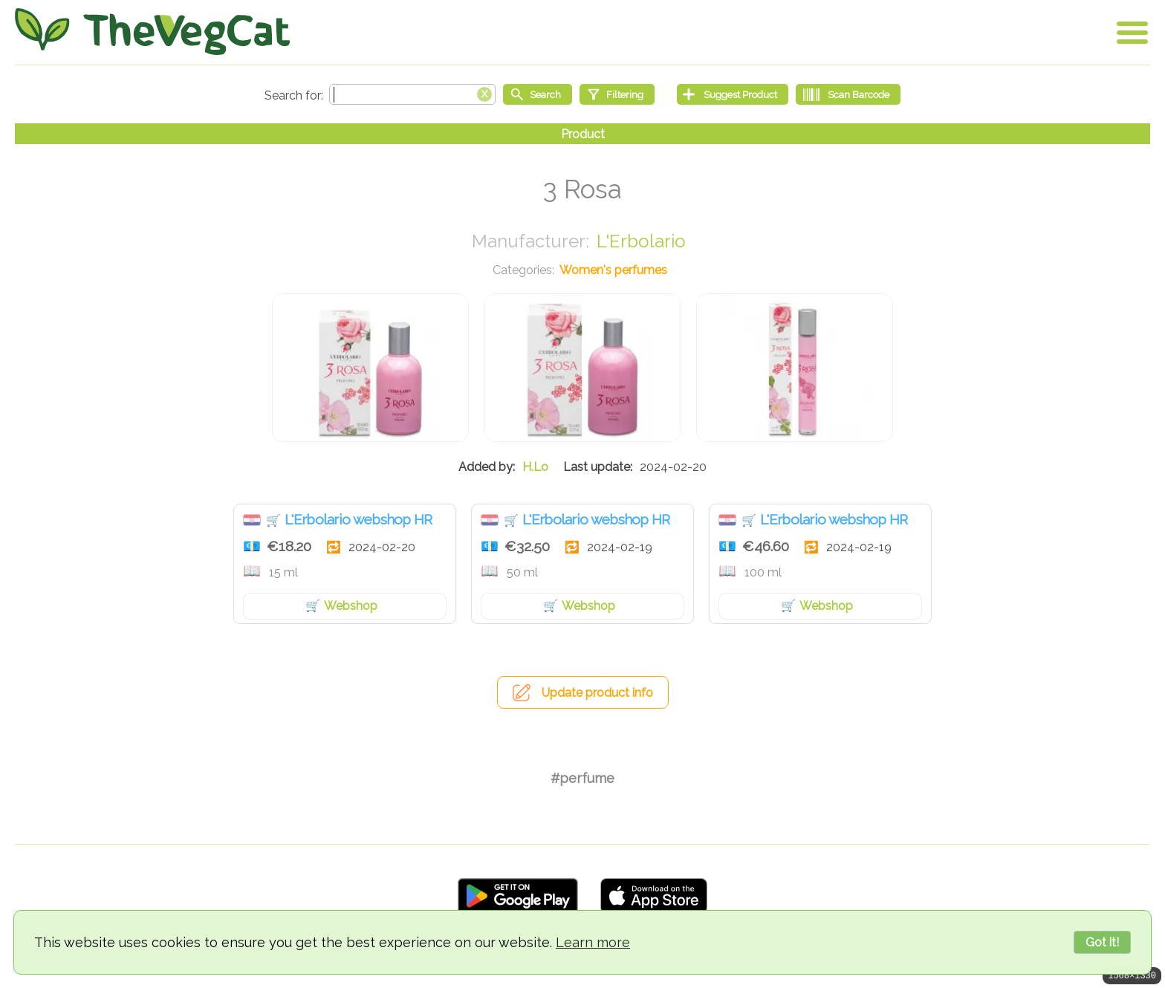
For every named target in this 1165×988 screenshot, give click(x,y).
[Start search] (537, 94)
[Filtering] (617, 94)
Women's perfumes (613, 270)
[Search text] (412, 94)
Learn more (593, 942)
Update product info (597, 693)
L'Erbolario (641, 241)
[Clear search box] (484, 93)
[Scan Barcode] (848, 94)
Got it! (1102, 942)
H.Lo (535, 467)
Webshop (350, 606)
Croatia (252, 520)
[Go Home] (152, 31)
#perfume (582, 778)
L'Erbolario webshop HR (358, 519)
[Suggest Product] (732, 94)
